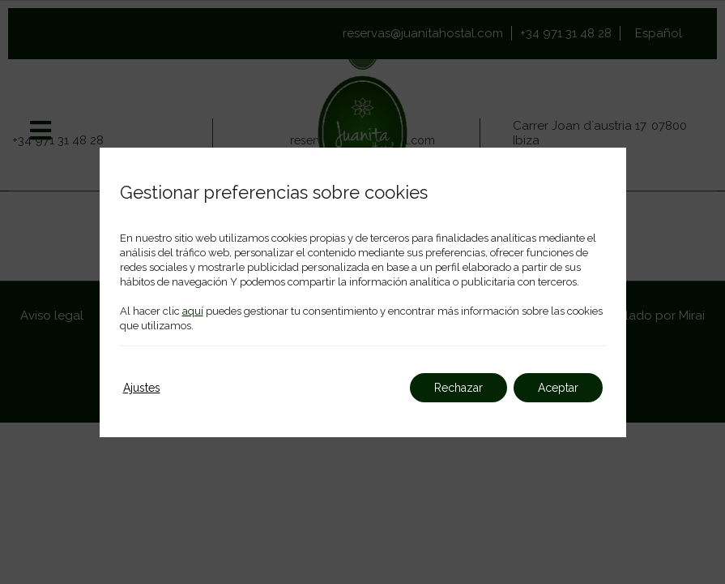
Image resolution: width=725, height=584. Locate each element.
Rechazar (458, 387)
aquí (192, 311)
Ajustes (141, 387)
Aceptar (558, 387)
